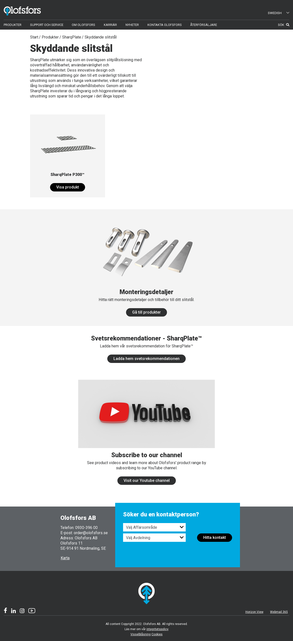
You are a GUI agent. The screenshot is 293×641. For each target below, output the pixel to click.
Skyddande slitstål (101, 37)
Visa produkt (67, 187)
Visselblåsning (140, 634)
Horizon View (254, 612)
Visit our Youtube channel (147, 480)
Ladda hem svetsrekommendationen (146, 358)
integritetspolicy (157, 629)
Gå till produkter (146, 312)
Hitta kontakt (214, 537)
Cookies (157, 634)
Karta (65, 558)
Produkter (50, 37)
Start (34, 37)
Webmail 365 (279, 612)
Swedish (278, 13)
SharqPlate (71, 37)
